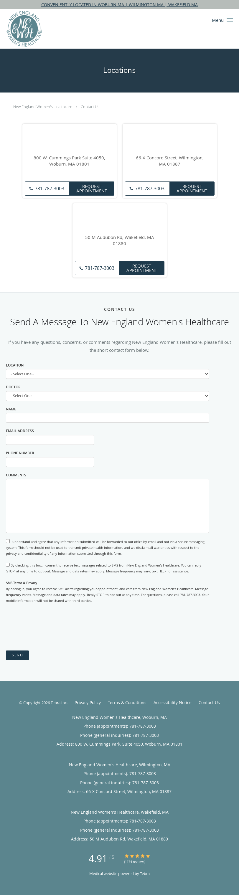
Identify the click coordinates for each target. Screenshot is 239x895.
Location (15, 365)
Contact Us (90, 106)
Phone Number (20, 452)
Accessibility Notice (173, 702)
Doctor (13, 386)
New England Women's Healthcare (42, 106)
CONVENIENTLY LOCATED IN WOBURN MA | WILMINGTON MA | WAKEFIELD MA (119, 4)
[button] (230, 20)
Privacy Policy (88, 702)
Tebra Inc (59, 702)
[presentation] (50, 627)
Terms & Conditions (127, 702)
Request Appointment (91, 188)
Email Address (20, 430)
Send (17, 655)
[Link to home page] (21, 29)
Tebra (145, 873)
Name (11, 409)
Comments (16, 475)
